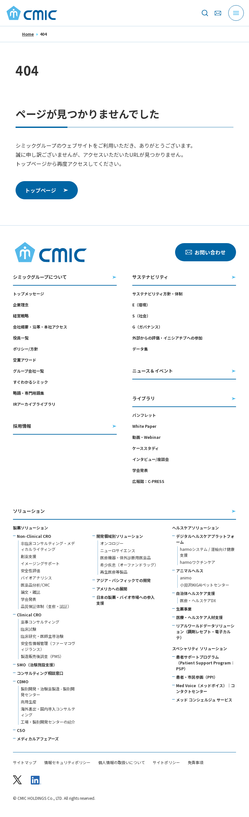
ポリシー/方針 (25, 349)
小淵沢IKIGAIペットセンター (204, 585)
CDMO (23, 681)
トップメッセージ (28, 293)
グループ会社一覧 (28, 371)
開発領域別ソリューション (119, 536)
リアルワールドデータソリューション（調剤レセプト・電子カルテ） (205, 631)
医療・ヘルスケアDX (198, 600)
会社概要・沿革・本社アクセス (40, 326)
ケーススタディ (145, 448)
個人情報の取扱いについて (121, 762)
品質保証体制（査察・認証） (46, 606)
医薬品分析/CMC (35, 585)
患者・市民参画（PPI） (197, 677)
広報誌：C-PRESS (148, 481)
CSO (21, 730)
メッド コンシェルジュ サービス (204, 699)
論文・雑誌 (30, 592)
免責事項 (195, 762)
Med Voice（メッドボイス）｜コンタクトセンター (205, 688)
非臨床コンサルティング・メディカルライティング (48, 546)
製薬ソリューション (30, 527)
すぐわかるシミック (30, 382)
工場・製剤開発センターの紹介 (48, 721)
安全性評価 (30, 570)
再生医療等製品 (113, 572)
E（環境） (141, 304)
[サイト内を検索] (205, 13)
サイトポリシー (166, 762)
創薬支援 (28, 556)
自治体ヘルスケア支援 (195, 593)
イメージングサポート (40, 563)
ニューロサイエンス (117, 550)
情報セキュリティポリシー (67, 762)
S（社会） (141, 315)
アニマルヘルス (189, 570)
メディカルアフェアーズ (38, 738)
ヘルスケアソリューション (195, 527)
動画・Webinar (146, 437)
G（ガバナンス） (147, 326)
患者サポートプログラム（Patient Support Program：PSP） (205, 662)
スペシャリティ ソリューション (199, 648)
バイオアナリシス (36, 577)
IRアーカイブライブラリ (34, 404)
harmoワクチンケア (197, 562)
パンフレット (144, 415)
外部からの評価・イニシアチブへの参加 (167, 337)
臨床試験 (28, 629)
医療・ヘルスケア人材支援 (199, 617)
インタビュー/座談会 (150, 459)
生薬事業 (184, 609)
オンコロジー (112, 543)
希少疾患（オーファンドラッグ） (129, 564)
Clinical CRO (29, 614)
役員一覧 (21, 337)
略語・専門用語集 (28, 393)
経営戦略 (21, 315)
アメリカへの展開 (111, 588)
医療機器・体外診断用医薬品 (125, 557)
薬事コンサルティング (40, 622)
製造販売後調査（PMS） (42, 656)
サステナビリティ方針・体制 (157, 293)
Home (28, 34)
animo (186, 577)
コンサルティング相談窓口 (40, 673)
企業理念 (21, 304)
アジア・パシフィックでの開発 (123, 580)
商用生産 (28, 701)
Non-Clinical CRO (34, 536)
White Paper (144, 426)
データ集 (140, 349)
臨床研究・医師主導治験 (42, 636)
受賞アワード (24, 360)
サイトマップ (24, 762)
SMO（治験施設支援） (37, 664)
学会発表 (140, 470)
